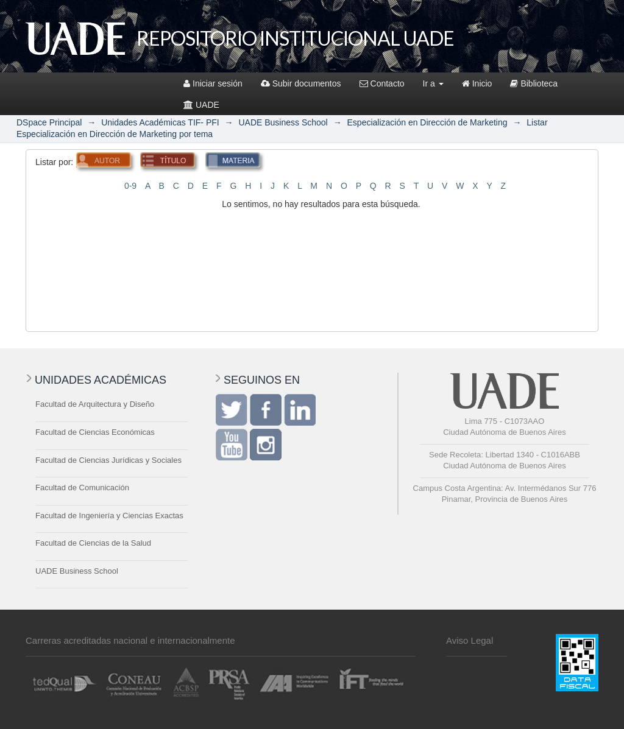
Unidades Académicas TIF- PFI (160, 122)
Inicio (477, 83)
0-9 (130, 186)
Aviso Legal (469, 640)
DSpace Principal (49, 122)
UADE (201, 105)
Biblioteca (534, 83)
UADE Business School (282, 122)
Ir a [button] (433, 83)
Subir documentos (301, 83)
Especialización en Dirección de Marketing (427, 122)
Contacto (382, 83)
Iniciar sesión (213, 83)
